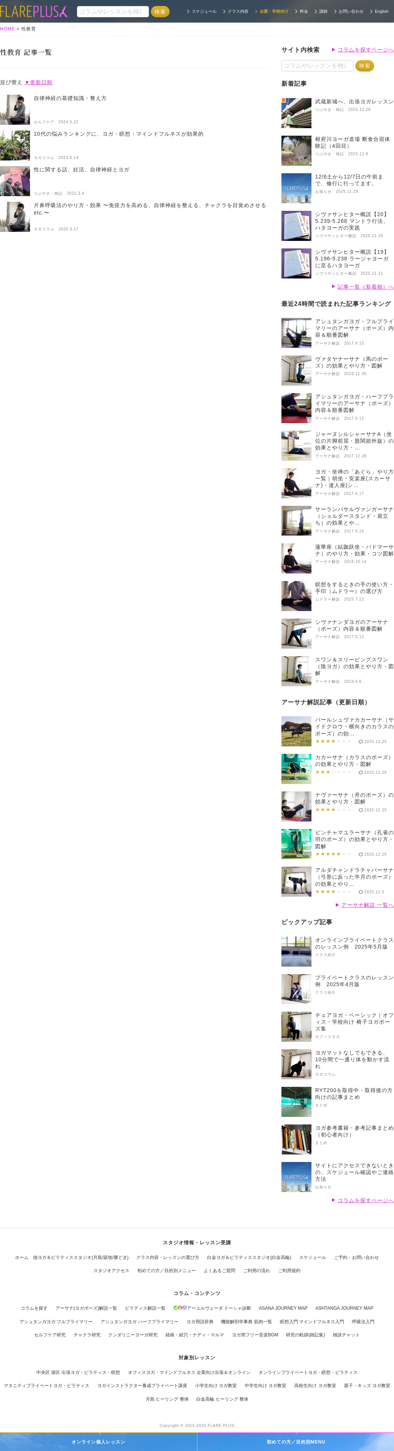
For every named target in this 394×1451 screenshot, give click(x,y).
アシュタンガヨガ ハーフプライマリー (139, 1321)
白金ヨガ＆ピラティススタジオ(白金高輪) (249, 1257)
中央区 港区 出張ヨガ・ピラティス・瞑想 (78, 1372)
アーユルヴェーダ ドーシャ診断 (212, 1308)
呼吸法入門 (363, 1321)
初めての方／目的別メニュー (166, 1270)
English (381, 11)
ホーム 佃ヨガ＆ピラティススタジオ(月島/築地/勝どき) (72, 1257)
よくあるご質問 (219, 1270)
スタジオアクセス (111, 1270)
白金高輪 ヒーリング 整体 (222, 1399)
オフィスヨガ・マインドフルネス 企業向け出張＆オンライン (189, 1372)
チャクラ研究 (87, 1335)
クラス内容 (238, 11)
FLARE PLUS (221, 1426)
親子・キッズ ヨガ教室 (367, 1385)
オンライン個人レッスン (98, 1442)
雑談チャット (346, 1335)
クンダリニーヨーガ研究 (133, 1335)
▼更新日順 (38, 82)
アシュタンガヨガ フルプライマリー (56, 1321)
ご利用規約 (289, 1270)
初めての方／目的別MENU (296, 1442)
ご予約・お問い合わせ (356, 1257)
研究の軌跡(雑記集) (305, 1335)
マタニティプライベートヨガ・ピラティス (46, 1385)
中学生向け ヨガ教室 (265, 1385)
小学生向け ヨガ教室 (216, 1385)
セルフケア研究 (50, 1335)
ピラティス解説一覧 (145, 1308)
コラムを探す (34, 1308)
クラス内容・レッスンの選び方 (167, 1257)
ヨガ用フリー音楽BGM (255, 1335)
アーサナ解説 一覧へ (367, 905)
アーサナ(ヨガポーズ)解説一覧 (86, 1308)
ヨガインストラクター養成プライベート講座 (142, 1385)
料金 (304, 11)
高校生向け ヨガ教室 (315, 1385)
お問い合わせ (351, 11)
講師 (323, 11)
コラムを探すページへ (366, 50)
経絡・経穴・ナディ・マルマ (194, 1335)
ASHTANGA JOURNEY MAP (344, 1308)
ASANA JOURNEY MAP (283, 1308)
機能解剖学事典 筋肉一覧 (246, 1321)
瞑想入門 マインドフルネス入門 (312, 1321)
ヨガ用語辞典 (200, 1321)
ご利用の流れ (256, 1270)
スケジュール (204, 11)
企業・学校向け (274, 11)
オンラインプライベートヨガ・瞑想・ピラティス (308, 1372)
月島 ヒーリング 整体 (167, 1399)
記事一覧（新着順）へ (366, 287)
